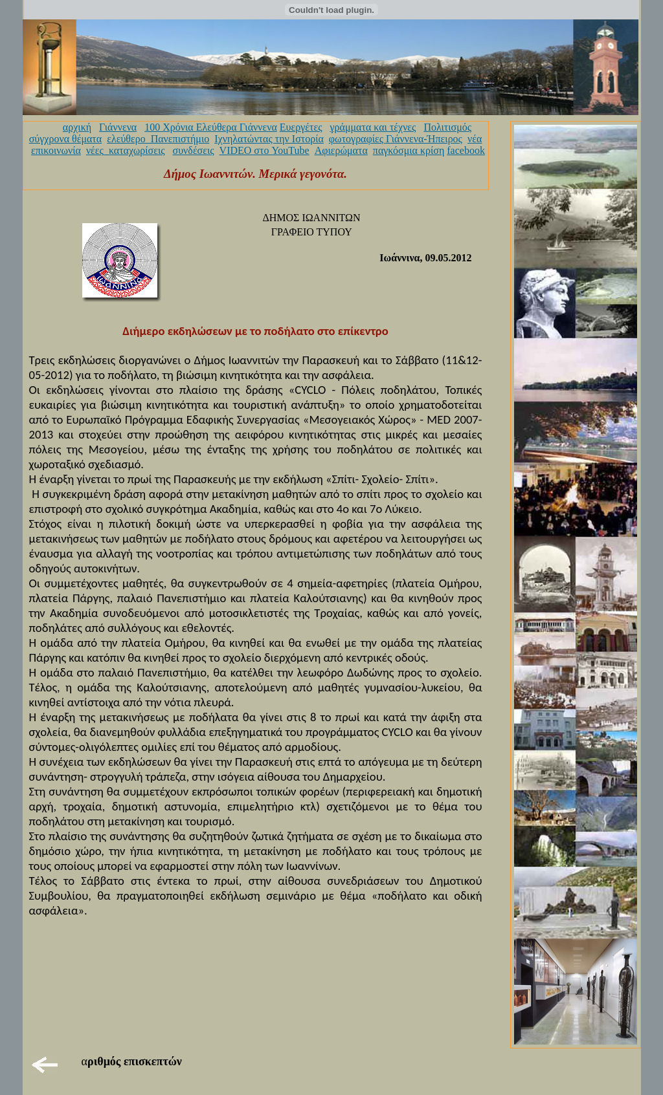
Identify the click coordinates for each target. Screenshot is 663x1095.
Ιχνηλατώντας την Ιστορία (269, 138)
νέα (474, 138)
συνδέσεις (193, 150)
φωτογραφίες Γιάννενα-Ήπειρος (395, 138)
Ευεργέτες (301, 127)
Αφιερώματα (341, 150)
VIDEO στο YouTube (264, 150)
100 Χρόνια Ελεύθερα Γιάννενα (210, 127)
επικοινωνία (56, 150)
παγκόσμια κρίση (408, 150)
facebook (466, 150)
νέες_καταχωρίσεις (125, 150)
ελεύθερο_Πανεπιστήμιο (158, 138)
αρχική (77, 127)
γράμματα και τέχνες (373, 127)
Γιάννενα (118, 127)
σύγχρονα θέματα (65, 138)
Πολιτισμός (447, 127)
